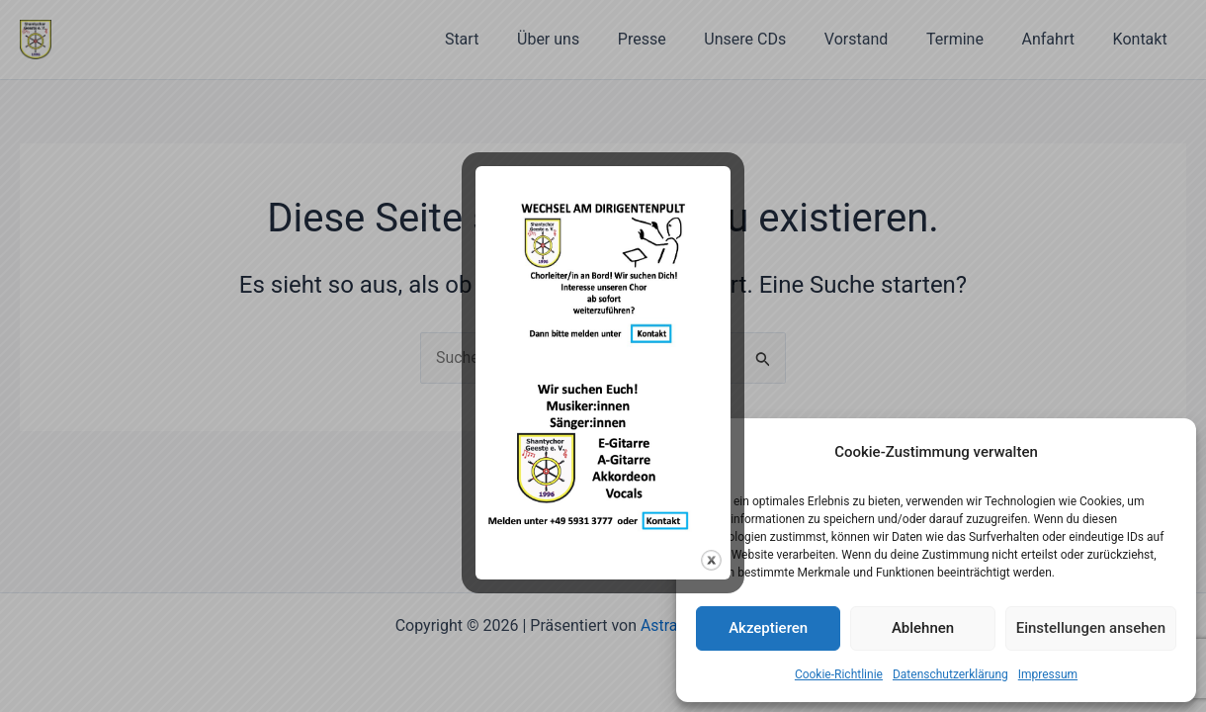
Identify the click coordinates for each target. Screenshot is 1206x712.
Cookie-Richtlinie (839, 674)
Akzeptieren (768, 628)
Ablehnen (923, 628)
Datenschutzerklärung (950, 674)
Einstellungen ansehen (1090, 628)
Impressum (1047, 674)
